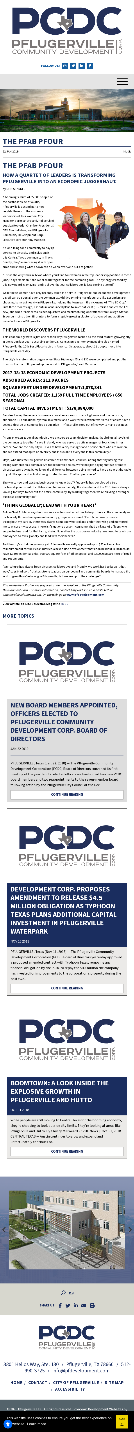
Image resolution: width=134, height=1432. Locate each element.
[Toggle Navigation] (116, 81)
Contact (37, 1383)
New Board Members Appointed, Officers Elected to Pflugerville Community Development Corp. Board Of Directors (64, 722)
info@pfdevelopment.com (81, 1371)
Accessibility (70, 1389)
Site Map (114, 1383)
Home (16, 1383)
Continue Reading (67, 794)
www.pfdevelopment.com (85, 594)
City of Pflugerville (76, 1383)
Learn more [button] (36, 1424)
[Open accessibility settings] (8, 1424)
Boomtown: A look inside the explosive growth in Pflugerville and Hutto (60, 1091)
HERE (64, 604)
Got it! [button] (122, 1421)
